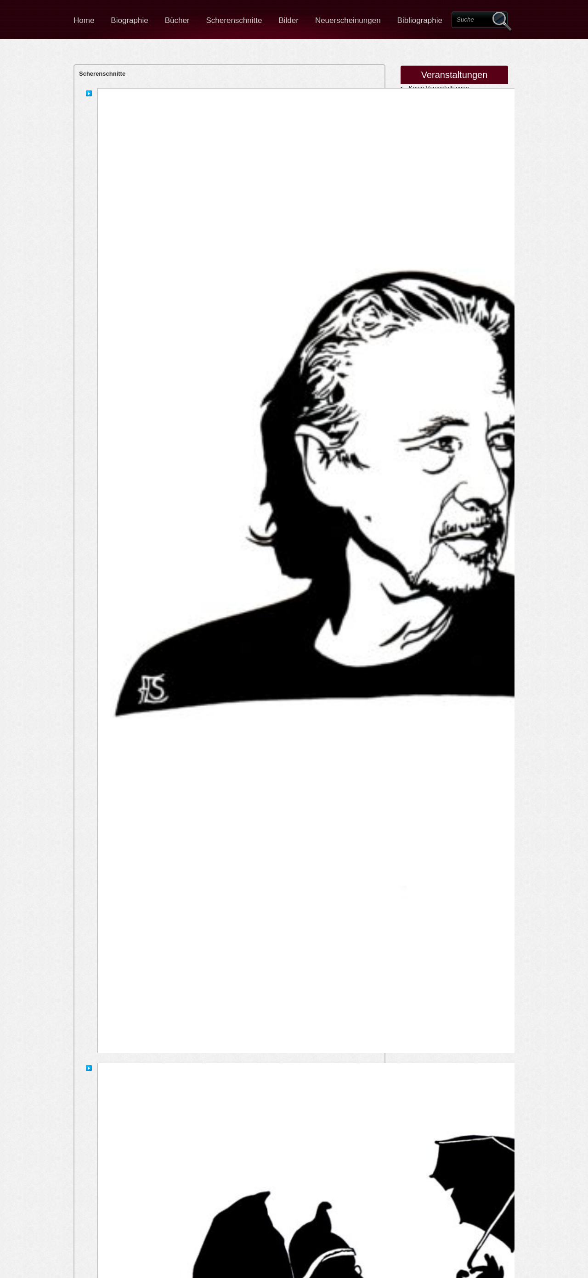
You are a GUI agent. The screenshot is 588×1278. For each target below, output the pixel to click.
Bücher (177, 20)
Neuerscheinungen (348, 20)
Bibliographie (419, 20)
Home (84, 20)
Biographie (129, 20)
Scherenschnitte (234, 20)
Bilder (288, 20)
